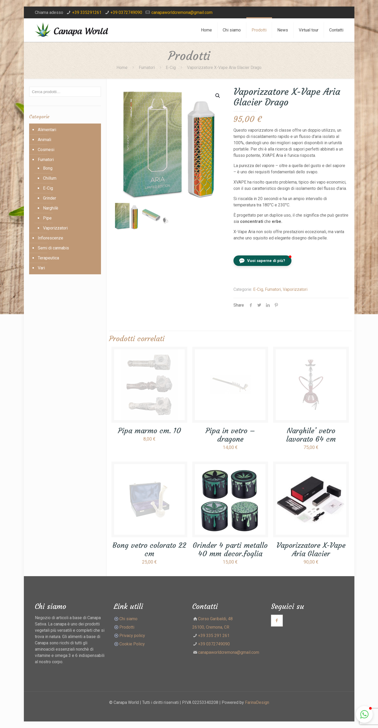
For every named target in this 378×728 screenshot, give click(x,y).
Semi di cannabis (53, 247)
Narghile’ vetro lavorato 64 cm (311, 435)
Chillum (49, 178)
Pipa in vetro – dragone (230, 435)
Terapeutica (48, 257)
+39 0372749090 (126, 12)
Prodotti (124, 627)
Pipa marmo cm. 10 (149, 430)
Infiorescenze (50, 237)
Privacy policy (132, 635)
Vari (41, 267)
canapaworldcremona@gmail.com (181, 12)
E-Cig (171, 67)
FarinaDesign (257, 702)
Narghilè (50, 208)
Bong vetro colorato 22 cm (149, 549)
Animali (44, 139)
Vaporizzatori (295, 289)
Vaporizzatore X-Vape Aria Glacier (310, 549)
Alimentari (47, 129)
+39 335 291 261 (214, 635)
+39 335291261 (87, 12)
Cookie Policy (132, 643)
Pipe (47, 218)
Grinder (49, 198)
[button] (262, 260)
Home (121, 67)
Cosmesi (46, 149)
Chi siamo (128, 618)
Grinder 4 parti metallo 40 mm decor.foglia (230, 549)
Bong (47, 168)
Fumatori (147, 67)
